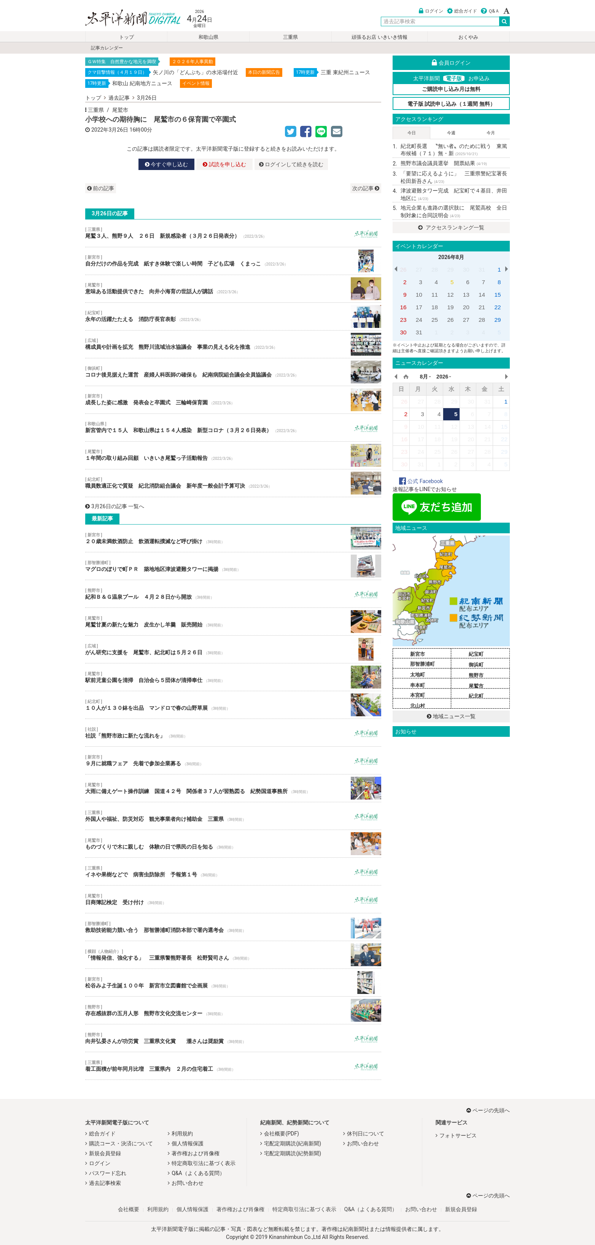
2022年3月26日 (109, 130)
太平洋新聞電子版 (127, 18)
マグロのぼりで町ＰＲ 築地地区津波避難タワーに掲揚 (233, 566)
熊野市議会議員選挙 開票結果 (444, 163)
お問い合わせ (188, 1183)
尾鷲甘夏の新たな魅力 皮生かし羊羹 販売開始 (233, 621)
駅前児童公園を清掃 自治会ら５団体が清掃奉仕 (233, 677)
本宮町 (417, 695)
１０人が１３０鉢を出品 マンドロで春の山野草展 (233, 705)
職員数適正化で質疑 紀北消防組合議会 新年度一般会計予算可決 (233, 483)
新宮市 (417, 654)
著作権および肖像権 (196, 1153)
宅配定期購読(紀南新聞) (292, 1143)
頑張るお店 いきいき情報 (379, 37)
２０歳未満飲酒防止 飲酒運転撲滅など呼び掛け (233, 538)
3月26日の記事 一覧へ (114, 506)
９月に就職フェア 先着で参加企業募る (233, 760)
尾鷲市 (120, 110)
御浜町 (476, 665)
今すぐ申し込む (166, 164)
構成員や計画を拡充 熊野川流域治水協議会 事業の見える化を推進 (233, 344)
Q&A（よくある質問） (198, 1173)
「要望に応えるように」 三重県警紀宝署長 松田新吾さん (455, 177)
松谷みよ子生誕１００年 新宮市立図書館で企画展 (233, 982)
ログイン (431, 11)
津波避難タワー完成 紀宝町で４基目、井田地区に (454, 194)
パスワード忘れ (107, 1173)
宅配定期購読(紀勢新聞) (292, 1153)
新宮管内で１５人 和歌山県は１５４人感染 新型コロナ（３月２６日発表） (233, 427)
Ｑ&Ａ (490, 11)
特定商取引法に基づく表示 (203, 1163)
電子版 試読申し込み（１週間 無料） (451, 104)
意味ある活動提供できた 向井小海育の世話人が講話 (233, 288)
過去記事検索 (105, 1183)
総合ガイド (462, 11)
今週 (451, 132)
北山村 (417, 706)
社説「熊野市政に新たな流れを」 (233, 732)
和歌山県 (208, 37)
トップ (126, 37)
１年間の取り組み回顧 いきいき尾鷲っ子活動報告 (233, 455)
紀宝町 (476, 654)
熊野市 (476, 675)
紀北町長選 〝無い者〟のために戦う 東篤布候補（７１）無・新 (454, 150)
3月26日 (147, 98)
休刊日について (365, 1134)
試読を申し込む (224, 164)
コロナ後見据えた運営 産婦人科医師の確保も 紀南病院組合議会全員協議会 (233, 372)
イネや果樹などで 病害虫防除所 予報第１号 (233, 871)
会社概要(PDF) (281, 1134)
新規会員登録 (105, 1153)
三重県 (290, 37)
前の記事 (100, 188)
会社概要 (128, 1209)
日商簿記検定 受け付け (233, 899)
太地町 (417, 674)
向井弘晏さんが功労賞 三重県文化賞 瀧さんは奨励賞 (233, 1038)
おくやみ (468, 37)
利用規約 (182, 1134)
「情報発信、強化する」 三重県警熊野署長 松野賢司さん (233, 954)
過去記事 (119, 98)
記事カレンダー (107, 48)
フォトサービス (458, 1135)
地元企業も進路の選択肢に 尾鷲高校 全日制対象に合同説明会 (454, 211)
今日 (411, 132)
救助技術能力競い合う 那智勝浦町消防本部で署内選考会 (233, 927)
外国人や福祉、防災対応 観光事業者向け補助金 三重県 (233, 816)
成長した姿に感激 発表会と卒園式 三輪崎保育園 (233, 399)
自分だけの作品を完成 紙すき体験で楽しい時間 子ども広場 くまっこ (233, 261)
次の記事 (365, 188)
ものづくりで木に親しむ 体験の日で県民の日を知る (233, 843)
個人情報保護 (188, 1143)
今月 (491, 132)
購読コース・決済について (121, 1143)
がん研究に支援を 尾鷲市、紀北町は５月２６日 (233, 649)
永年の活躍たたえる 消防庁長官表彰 (233, 316)
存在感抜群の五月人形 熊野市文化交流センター (233, 1010)
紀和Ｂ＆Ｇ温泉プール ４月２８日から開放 (233, 593)
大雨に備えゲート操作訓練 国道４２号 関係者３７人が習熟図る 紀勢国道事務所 (233, 788)
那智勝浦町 (422, 664)
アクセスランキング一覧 (451, 227)
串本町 (417, 685)
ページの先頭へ (488, 1110)
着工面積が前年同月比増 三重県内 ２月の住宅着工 (233, 1066)
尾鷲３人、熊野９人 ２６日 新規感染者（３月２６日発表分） (233, 233)
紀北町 (476, 696)
